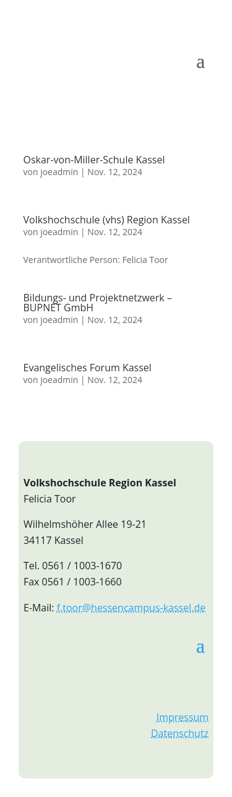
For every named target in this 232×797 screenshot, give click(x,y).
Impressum (182, 717)
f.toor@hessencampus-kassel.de (131, 607)
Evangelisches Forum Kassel (88, 367)
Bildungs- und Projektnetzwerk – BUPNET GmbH (98, 302)
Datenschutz (179, 733)
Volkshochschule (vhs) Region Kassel (107, 219)
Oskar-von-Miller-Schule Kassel (94, 159)
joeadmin (59, 172)
